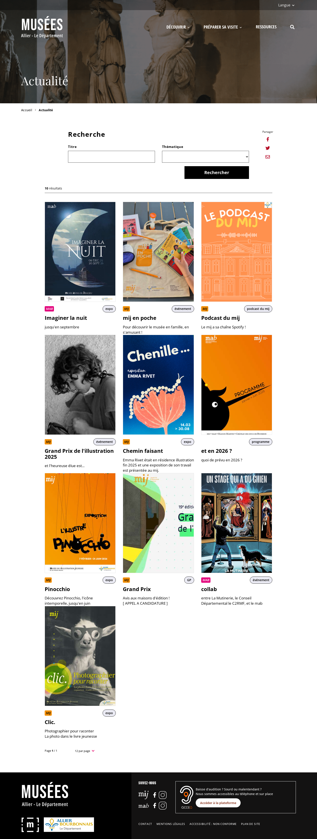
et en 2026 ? (216, 450)
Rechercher (216, 172)
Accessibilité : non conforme (213, 824)
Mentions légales (171, 824)
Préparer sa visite (223, 27)
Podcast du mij (220, 317)
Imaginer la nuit (66, 317)
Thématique (172, 146)
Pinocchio (57, 589)
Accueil (26, 110)
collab (209, 589)
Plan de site (250, 824)
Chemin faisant (143, 450)
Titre (72, 146)
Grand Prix (137, 589)
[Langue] (286, 5)
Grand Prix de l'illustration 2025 (79, 453)
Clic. (50, 722)
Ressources (266, 27)
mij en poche (139, 317)
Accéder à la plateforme (218, 803)
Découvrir (178, 27)
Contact (145, 824)
